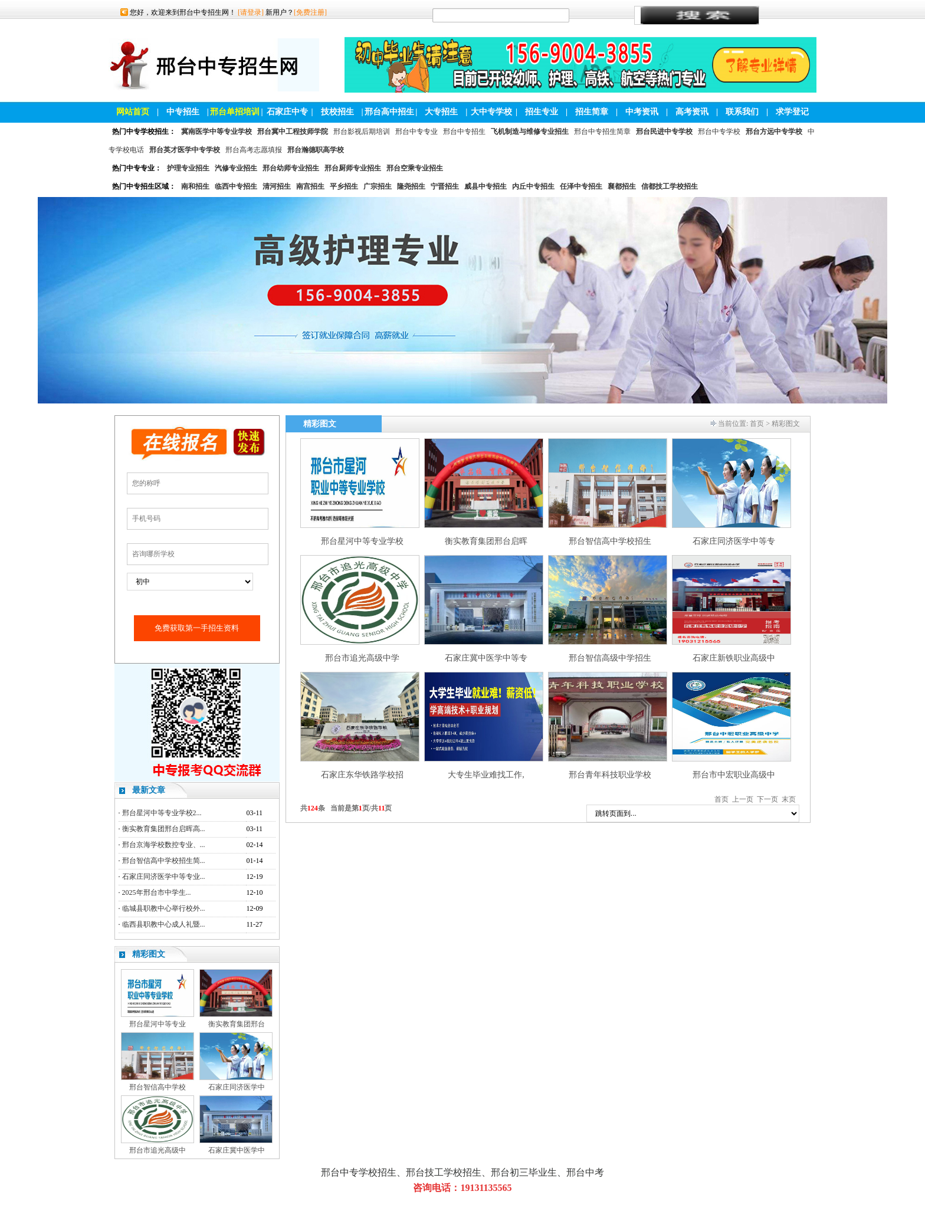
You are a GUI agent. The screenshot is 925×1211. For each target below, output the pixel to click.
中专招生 (182, 111)
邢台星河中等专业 (157, 1024)
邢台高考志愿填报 (253, 150)
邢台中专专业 (416, 131)
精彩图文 (148, 954)
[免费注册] (310, 12)
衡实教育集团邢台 (236, 1024)
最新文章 (148, 790)
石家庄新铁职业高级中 (734, 658)
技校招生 (337, 111)
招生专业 (541, 111)
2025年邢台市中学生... (156, 892)
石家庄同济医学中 (236, 1087)
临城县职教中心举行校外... (163, 908)
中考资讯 (641, 111)
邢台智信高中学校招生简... (163, 860)
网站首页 (132, 111)
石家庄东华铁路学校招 (362, 774)
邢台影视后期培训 (361, 131)
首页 (757, 423)
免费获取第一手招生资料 (197, 627)
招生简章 (591, 111)
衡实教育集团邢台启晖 (486, 541)
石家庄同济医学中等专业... (163, 876)
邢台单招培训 (235, 111)
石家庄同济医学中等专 (734, 541)
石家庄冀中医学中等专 (486, 658)
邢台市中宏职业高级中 (734, 774)
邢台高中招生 (389, 111)
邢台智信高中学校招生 (610, 541)
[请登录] (251, 12)
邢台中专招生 (464, 131)
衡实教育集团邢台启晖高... (163, 829)
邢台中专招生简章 (602, 131)
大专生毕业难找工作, (486, 774)
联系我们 (742, 111)
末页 (789, 799)
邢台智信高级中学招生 (610, 658)
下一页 (767, 799)
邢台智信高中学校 (157, 1087)
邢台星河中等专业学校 (362, 541)
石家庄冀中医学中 (236, 1150)
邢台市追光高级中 (157, 1150)
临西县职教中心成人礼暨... (163, 924)
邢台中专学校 (719, 131)
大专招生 (441, 111)
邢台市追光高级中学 (362, 658)
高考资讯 (691, 111)
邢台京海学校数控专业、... (163, 845)
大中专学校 (491, 111)
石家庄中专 (287, 111)
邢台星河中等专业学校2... (162, 813)
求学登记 (792, 111)
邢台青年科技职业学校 (610, 774)
